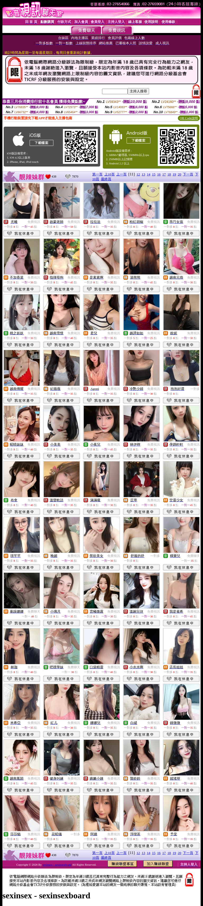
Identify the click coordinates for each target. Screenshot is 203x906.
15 (153, 174)
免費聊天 (193, 556)
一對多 (195, 389)
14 (148, 174)
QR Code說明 (189, 118)
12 (138, 174)
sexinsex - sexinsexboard (57, 864)
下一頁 (188, 174)
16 (159, 174)
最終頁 (106, 179)
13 (143, 174)
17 (164, 174)
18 (169, 174)
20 (179, 174)
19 (174, 174)
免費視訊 (33, 222)
